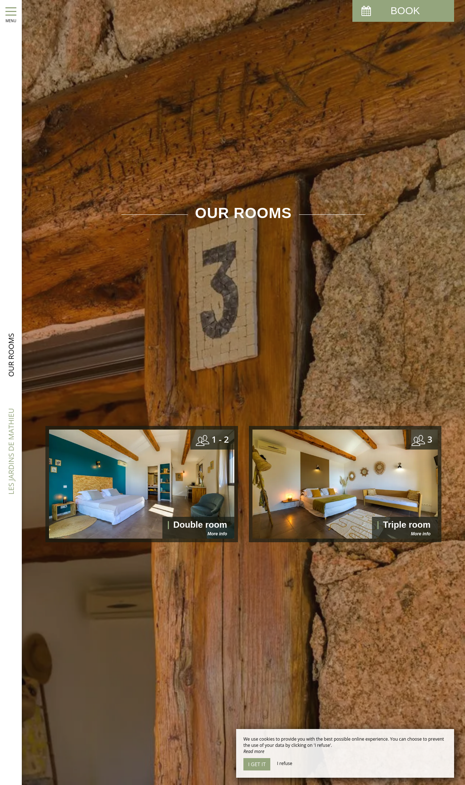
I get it (257, 764)
